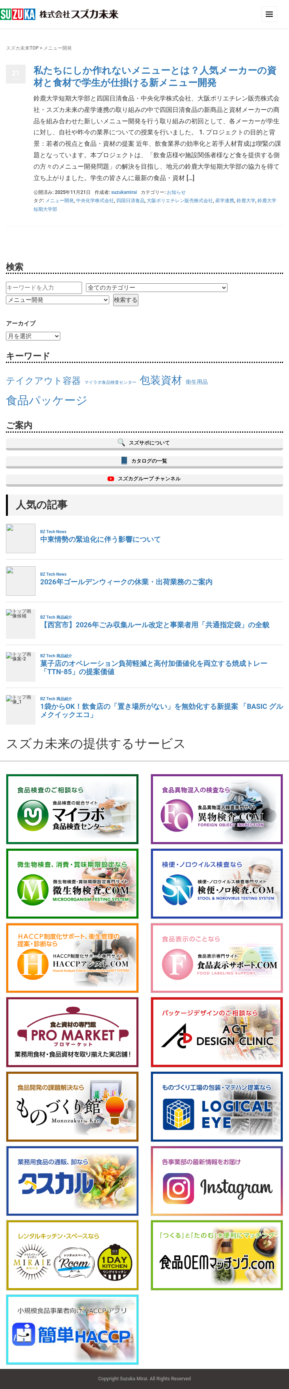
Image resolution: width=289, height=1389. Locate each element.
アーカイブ (20, 323)
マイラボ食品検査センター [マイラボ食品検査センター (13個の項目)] (110, 382)
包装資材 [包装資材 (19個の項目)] (161, 380)
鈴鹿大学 (246, 200)
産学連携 (224, 200)
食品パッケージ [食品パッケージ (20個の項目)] (47, 400)
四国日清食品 (130, 200)
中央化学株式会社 (95, 200)
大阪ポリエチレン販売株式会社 (180, 200)
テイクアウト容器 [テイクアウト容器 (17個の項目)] (43, 381)
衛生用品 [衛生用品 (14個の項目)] (197, 382)
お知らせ (176, 192)
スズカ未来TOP (22, 48)
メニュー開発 (59, 200)
